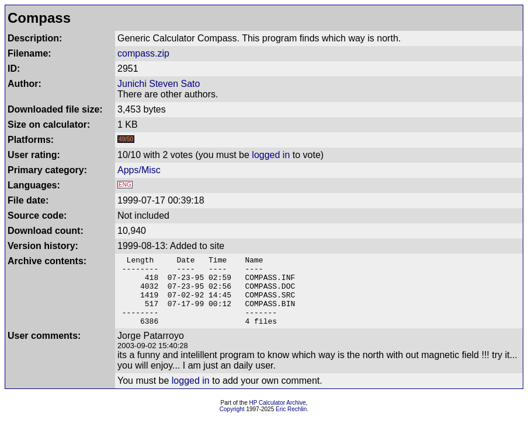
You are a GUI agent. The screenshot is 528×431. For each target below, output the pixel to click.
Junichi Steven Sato (158, 84)
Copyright (232, 423)
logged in (271, 155)
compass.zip (143, 53)
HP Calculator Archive (277, 417)
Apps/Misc (139, 170)
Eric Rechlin (291, 423)
